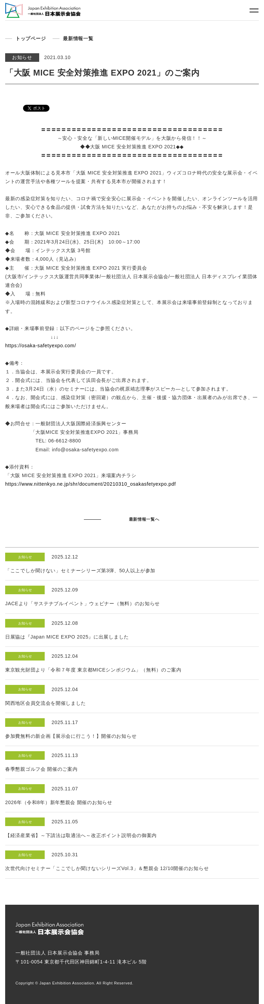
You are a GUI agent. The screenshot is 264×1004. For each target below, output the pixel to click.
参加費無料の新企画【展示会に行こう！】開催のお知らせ (70, 736)
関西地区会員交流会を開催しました (45, 703)
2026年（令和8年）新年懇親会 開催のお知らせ (58, 802)
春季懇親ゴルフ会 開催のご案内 (41, 769)
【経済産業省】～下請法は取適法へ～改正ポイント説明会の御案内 (81, 835)
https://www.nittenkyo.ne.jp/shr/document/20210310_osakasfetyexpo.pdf (90, 484)
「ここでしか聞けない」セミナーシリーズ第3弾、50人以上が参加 (80, 570)
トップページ (30, 38)
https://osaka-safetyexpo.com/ (40, 345)
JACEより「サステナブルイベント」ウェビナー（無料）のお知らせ (82, 603)
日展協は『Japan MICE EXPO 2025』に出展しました (67, 637)
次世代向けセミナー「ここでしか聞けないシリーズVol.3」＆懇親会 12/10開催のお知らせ (107, 868)
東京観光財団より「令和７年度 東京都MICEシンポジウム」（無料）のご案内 (93, 670)
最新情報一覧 (78, 38)
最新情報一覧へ (144, 519)
